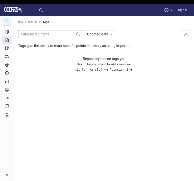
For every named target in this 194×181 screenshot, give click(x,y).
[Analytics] (7, 98)
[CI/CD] (7, 65)
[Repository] (7, 40)
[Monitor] (7, 90)
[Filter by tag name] (46, 34)
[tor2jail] (7, 22)
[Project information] (7, 32)
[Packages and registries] (7, 81)
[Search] (41, 10)
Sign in (182, 10)
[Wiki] (7, 106)
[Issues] (7, 48)
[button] (31, 10)
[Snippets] (7, 115)
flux (20, 22)
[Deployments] (7, 73)
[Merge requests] (7, 57)
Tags (45, 22)
